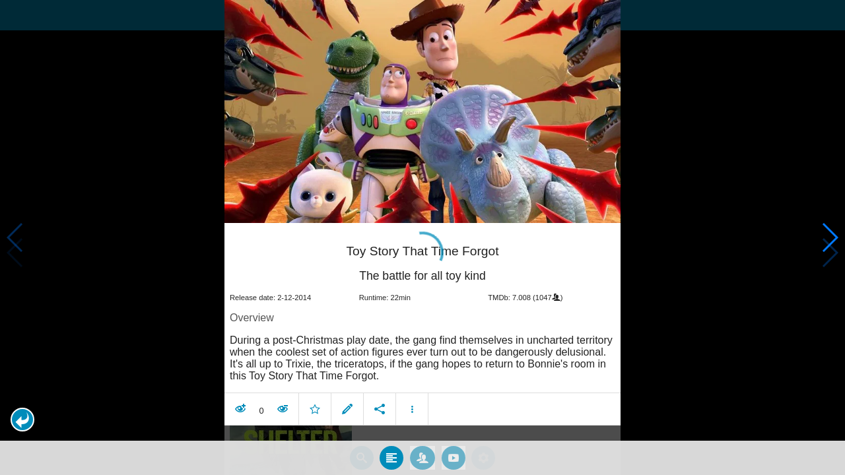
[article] (422, 323)
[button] (22, 419)
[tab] (391, 454)
